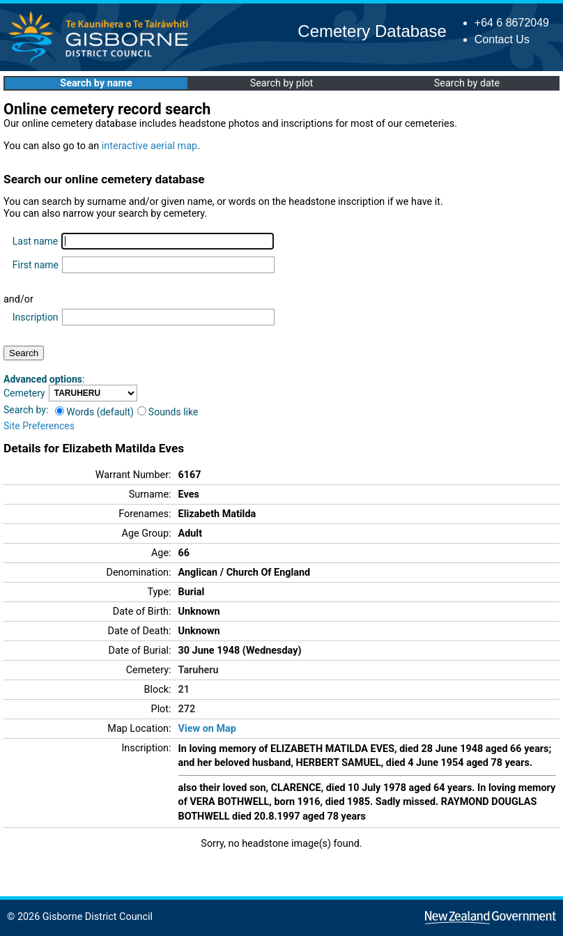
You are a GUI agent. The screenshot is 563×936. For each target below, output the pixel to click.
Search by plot (282, 83)
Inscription (36, 317)
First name (36, 264)
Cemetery (24, 393)
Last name (35, 241)
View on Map (207, 729)
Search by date (467, 83)
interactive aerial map (149, 146)
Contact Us (502, 39)
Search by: (25, 409)
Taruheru (198, 670)
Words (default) (94, 411)
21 (184, 690)
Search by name (96, 83)
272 (187, 709)
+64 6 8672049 (512, 23)
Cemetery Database (372, 31)
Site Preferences (39, 425)
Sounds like (168, 411)
